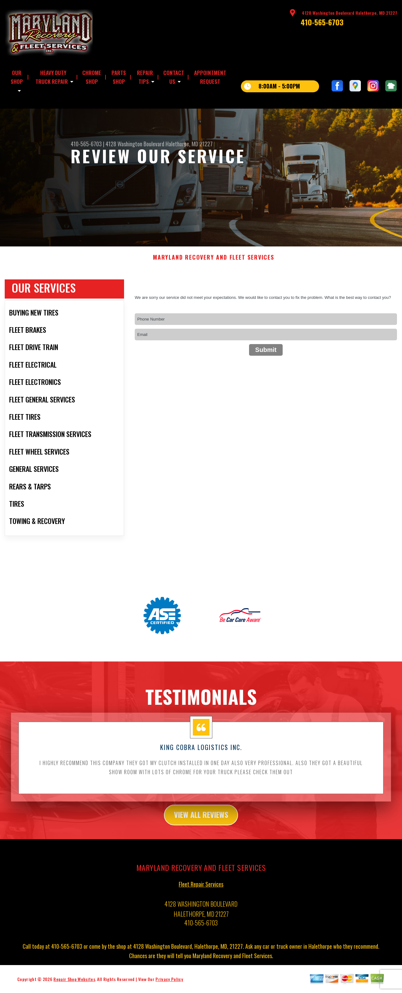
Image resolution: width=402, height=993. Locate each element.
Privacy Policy (169, 984)
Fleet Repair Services (201, 889)
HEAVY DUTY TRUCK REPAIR (51, 77)
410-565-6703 (322, 22)
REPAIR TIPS (145, 77)
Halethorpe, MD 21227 (189, 144)
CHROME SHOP (91, 77)
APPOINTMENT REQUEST (210, 77)
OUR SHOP (17, 77)
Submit (266, 354)
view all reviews (201, 819)
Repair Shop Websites (74, 984)
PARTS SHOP (118, 77)
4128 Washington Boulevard (135, 144)
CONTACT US (173, 77)
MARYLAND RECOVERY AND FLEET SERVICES (213, 262)
